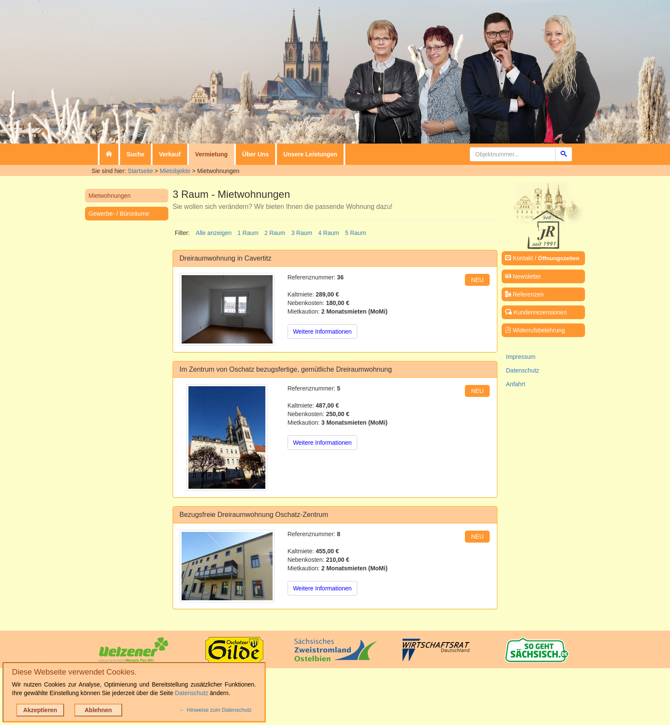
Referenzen (524, 294)
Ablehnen (98, 710)
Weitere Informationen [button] (322, 331)
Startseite (140, 170)
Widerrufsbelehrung (535, 330)
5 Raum (355, 232)
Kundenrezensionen (536, 312)
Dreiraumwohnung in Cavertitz (225, 258)
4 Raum (328, 232)
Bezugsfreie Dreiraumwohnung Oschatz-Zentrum (253, 514)
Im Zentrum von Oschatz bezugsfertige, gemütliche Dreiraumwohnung (285, 369)
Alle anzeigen (214, 232)
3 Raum (301, 232)
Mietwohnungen (109, 195)
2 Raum (274, 232)
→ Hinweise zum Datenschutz (215, 710)
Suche (135, 154)
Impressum (520, 356)
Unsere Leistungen (310, 154)
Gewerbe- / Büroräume (118, 213)
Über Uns (255, 154)
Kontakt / (542, 258)
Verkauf (170, 154)
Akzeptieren (40, 710)
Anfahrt (515, 384)
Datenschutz (522, 370)
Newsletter (523, 276)
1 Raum (248, 232)
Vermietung (211, 154)
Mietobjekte (175, 170)
